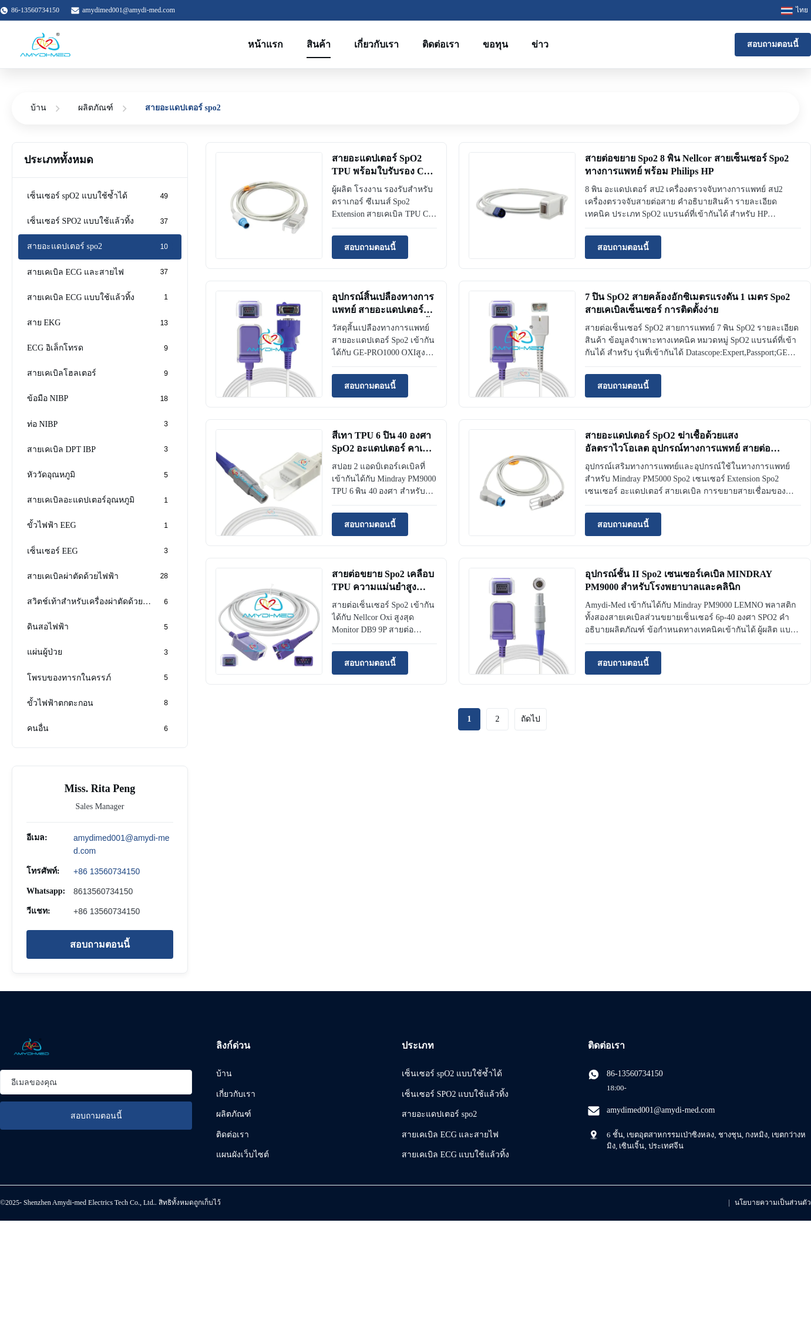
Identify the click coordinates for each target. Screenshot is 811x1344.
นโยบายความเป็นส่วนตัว (773, 1202)
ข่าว (539, 44)
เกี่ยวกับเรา (376, 44)
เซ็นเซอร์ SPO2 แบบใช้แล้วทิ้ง (455, 1094)
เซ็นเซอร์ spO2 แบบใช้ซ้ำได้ (452, 1073)
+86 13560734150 (106, 871)
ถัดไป (530, 719)
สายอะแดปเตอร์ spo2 (439, 1114)
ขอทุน (495, 44)
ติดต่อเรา (440, 44)
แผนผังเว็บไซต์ (242, 1154)
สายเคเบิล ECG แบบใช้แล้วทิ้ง (455, 1154)
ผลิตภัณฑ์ (95, 107)
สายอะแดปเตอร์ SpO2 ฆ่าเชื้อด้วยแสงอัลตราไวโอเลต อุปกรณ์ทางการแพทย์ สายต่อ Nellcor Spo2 (677, 448)
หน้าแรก (265, 44)
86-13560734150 (635, 1073)
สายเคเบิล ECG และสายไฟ (450, 1134)
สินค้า (319, 44)
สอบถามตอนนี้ (773, 44)
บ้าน (38, 107)
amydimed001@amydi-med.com (128, 10)
